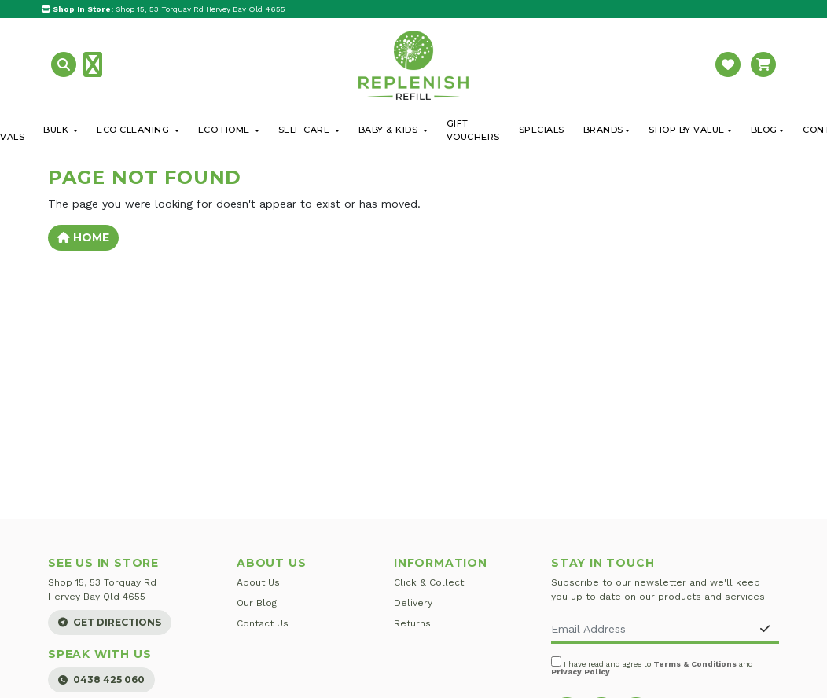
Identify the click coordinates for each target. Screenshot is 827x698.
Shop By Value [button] (687, 129)
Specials (541, 129)
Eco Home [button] (225, 129)
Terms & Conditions (695, 663)
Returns (412, 623)
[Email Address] (651, 630)
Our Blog (257, 602)
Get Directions (109, 622)
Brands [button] (603, 129)
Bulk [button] (57, 129)
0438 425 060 (101, 679)
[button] (65, 64)
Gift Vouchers (473, 130)
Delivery (413, 602)
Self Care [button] (305, 129)
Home (83, 237)
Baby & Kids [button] (389, 129)
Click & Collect (429, 582)
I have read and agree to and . (652, 666)
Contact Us (263, 623)
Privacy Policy (580, 671)
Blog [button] (764, 129)
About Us (258, 582)
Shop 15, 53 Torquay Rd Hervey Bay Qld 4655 (163, 9)
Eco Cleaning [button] (134, 129)
